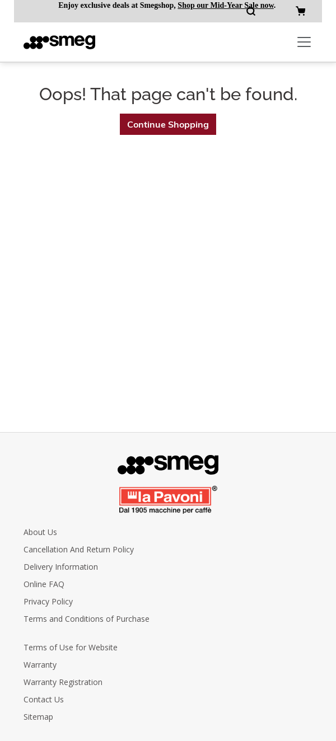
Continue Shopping (168, 124)
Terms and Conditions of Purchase (87, 618)
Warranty (40, 664)
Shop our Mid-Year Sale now (225, 5)
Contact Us (44, 699)
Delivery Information (61, 566)
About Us (40, 532)
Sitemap (38, 716)
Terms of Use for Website (71, 647)
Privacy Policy (48, 601)
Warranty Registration (63, 682)
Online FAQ (44, 584)
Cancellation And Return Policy (79, 549)
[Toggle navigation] (304, 42)
